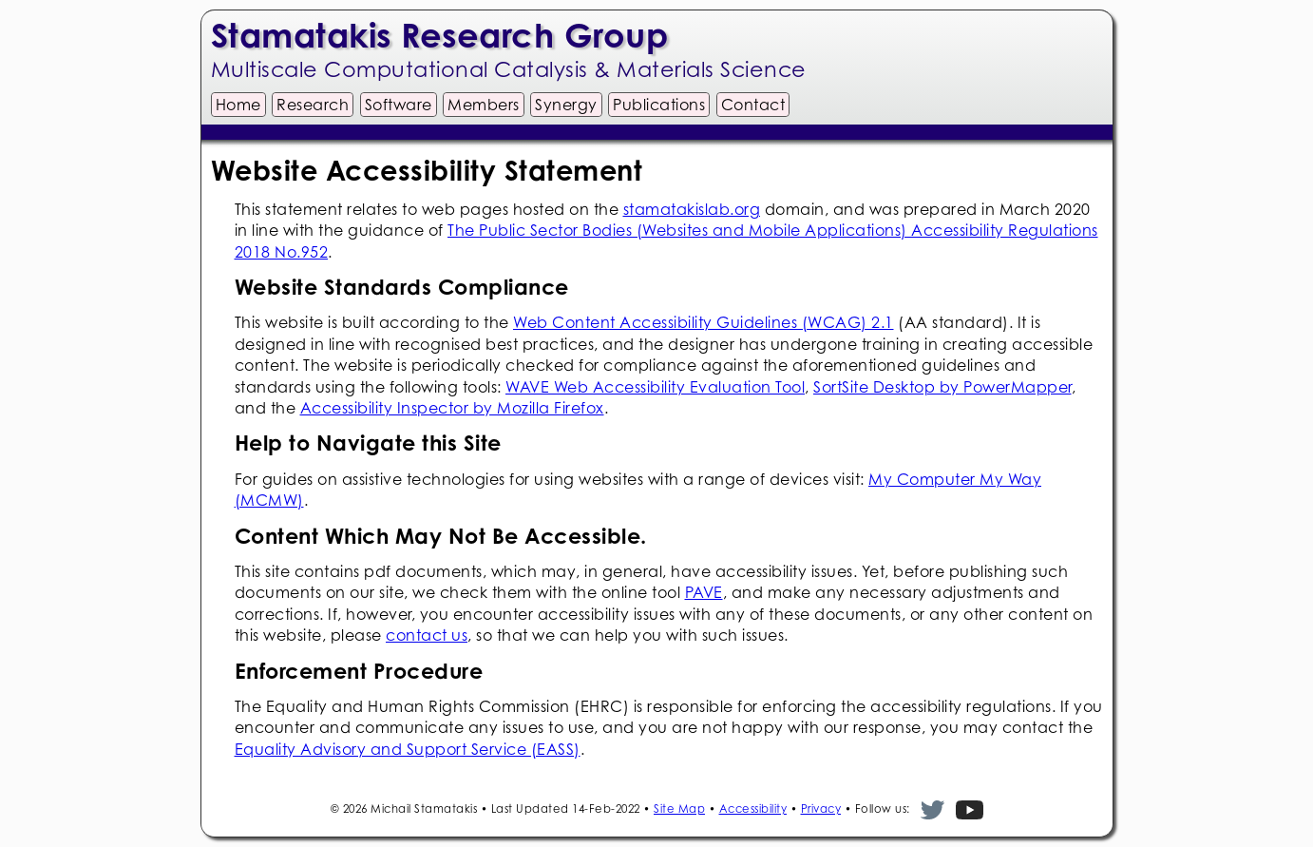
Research (312, 104)
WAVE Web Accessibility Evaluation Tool (655, 386)
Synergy (566, 104)
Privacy (821, 808)
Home (238, 104)
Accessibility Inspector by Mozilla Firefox (452, 407)
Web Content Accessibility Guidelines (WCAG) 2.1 (703, 322)
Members (483, 104)
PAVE (704, 592)
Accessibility (753, 808)
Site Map (679, 808)
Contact (753, 104)
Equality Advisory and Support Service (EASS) (407, 749)
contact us (426, 635)
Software (398, 104)
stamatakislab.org (692, 209)
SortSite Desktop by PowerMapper (942, 386)
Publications (659, 104)
